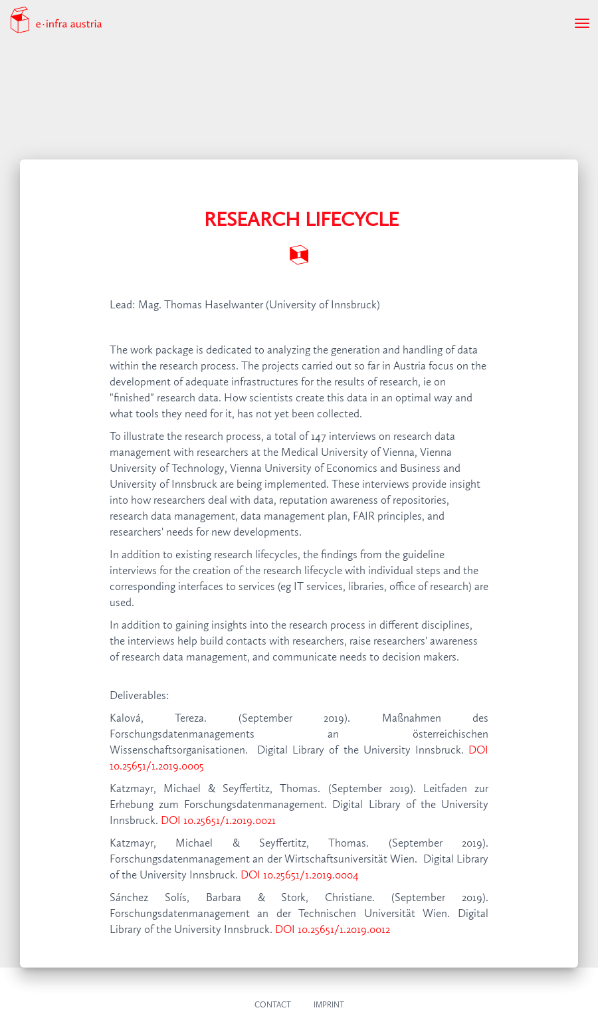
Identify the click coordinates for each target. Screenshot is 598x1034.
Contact (272, 1005)
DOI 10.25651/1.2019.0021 (218, 821)
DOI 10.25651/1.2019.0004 (300, 875)
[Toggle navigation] (582, 23)
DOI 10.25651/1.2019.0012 (332, 930)
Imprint (329, 1005)
